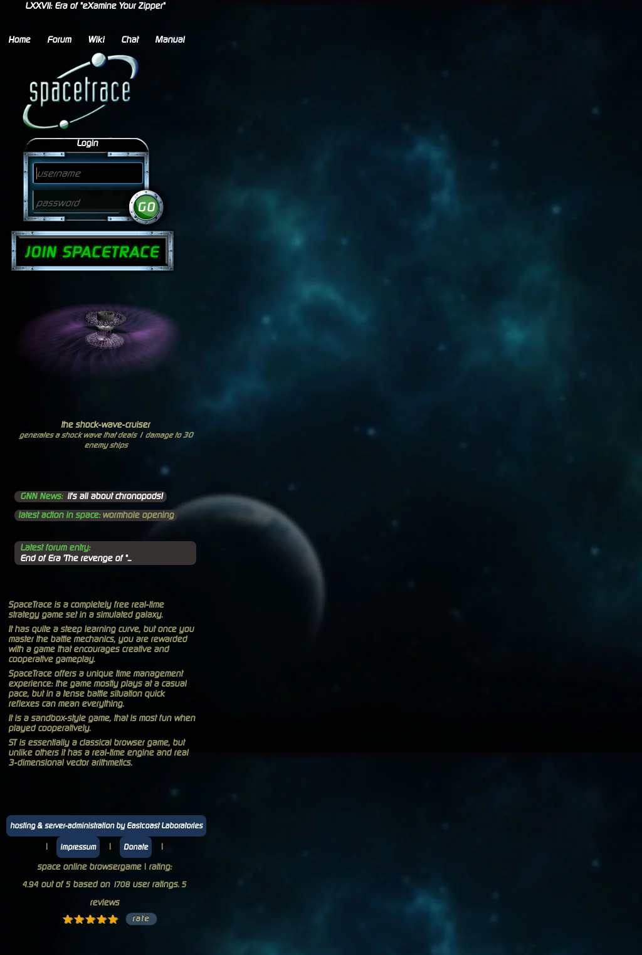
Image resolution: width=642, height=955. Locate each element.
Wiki (96, 39)
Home (19, 39)
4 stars (101, 919)
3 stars (90, 919)
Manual (169, 39)
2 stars (79, 919)
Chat (129, 39)
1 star (67, 919)
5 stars (112, 919)
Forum (59, 39)
